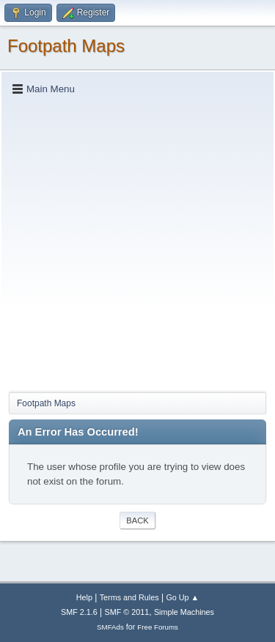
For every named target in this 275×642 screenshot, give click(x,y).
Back (137, 520)
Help (84, 597)
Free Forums (157, 627)
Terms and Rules (129, 597)
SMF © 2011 (127, 612)
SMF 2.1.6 (79, 612)
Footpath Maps (66, 46)
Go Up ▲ (182, 597)
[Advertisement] (137, 242)
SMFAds (110, 627)
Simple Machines (184, 612)
